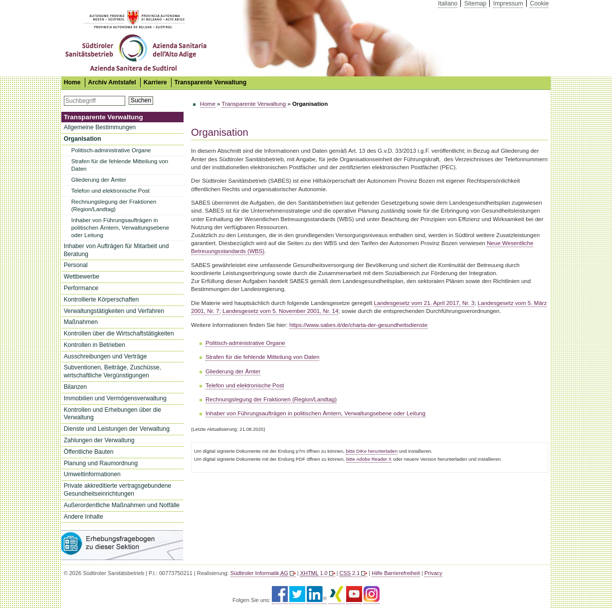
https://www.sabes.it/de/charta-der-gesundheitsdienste (358, 325)
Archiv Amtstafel (112, 82)
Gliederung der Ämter (98, 180)
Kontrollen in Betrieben (94, 344)
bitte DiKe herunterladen (372, 451)
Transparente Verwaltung (211, 82)
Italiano (447, 3)
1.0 (314, 573)
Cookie (539, 3)
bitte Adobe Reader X (369, 459)
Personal (76, 265)
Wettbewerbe (81, 276)
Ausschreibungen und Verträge (105, 356)
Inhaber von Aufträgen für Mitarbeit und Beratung (116, 250)
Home (207, 104)
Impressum (508, 3)
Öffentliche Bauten (89, 451)
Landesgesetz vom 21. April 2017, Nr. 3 (424, 303)
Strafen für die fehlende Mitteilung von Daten (120, 165)
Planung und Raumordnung (101, 463)
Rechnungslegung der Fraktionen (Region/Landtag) (114, 205)
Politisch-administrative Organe (111, 150)
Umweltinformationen (92, 474)
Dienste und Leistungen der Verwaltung (117, 428)
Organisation (82, 138)
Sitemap (475, 3)
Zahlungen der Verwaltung (99, 440)
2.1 (350, 573)
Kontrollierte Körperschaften (101, 299)
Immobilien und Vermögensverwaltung (115, 398)
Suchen (141, 100)
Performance (81, 288)
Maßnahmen (81, 321)
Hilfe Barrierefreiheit (396, 573)
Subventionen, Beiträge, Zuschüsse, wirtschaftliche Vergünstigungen (112, 371)
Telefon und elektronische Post (110, 191)
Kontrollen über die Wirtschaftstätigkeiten (119, 333)
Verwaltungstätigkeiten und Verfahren (114, 310)
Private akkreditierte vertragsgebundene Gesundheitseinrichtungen (118, 489)
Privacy (433, 573)
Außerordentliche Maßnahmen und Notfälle (122, 505)
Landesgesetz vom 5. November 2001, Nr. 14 (280, 311)
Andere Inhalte (83, 516)
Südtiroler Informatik (259, 573)
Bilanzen (75, 386)
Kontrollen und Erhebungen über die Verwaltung (112, 413)
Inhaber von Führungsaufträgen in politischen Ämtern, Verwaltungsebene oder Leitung (120, 227)
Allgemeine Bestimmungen (100, 127)
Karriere (155, 82)
